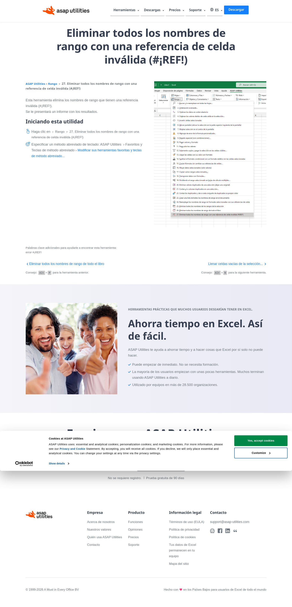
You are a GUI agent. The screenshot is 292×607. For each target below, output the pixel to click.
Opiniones (136, 529)
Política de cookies (183, 542)
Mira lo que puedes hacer (162, 466)
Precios (176, 10)
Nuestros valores (100, 529)
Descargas (154, 10)
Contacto (94, 550)
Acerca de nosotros (102, 521)
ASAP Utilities (36, 84)
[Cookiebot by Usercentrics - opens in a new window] (24, 600)
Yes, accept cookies (260, 576)
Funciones (136, 521)
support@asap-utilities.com (231, 521)
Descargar (236, 10)
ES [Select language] (215, 10)
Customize (261, 588)
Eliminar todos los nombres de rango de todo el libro (67, 264)
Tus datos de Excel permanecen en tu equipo (183, 555)
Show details (57, 599)
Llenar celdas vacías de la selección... (235, 264)
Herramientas (127, 10)
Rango (54, 84)
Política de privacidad (185, 535)
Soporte (196, 10)
